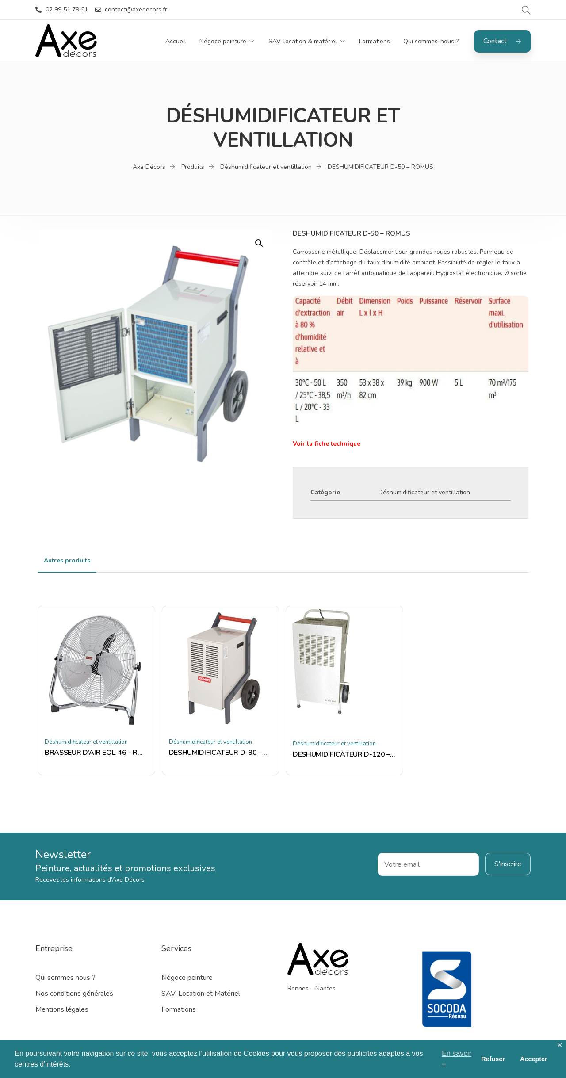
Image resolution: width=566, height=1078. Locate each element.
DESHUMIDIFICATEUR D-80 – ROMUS (220, 752)
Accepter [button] (533, 1059)
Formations (374, 41)
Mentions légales (61, 1009)
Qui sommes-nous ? (431, 41)
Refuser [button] (493, 1059)
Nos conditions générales (74, 993)
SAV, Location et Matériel (200, 993)
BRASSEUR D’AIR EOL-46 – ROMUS (96, 752)
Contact (502, 41)
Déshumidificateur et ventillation (424, 492)
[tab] (67, 561)
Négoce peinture (222, 41)
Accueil (175, 41)
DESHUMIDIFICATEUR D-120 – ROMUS (344, 754)
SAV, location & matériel (302, 41)
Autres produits (67, 560)
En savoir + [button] (456, 1059)
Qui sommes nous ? (65, 977)
